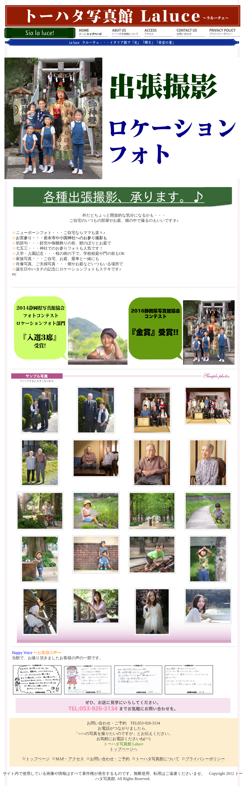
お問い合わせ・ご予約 (110, 759)
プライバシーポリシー (205, 759)
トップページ (38, 759)
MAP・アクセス (70, 759)
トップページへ (123, 749)
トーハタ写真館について (157, 759)
